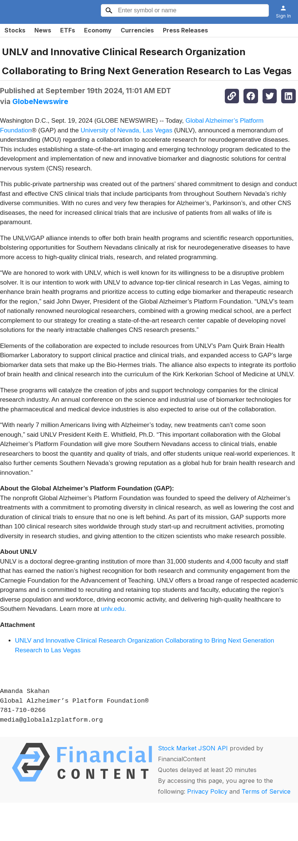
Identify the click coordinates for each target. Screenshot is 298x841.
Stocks (14, 30)
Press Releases (185, 30)
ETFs (67, 30)
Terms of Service (266, 791)
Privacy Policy (207, 791)
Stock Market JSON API (193, 748)
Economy (98, 30)
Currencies (137, 30)
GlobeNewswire (40, 101)
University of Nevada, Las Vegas (127, 130)
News (42, 30)
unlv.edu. (113, 608)
